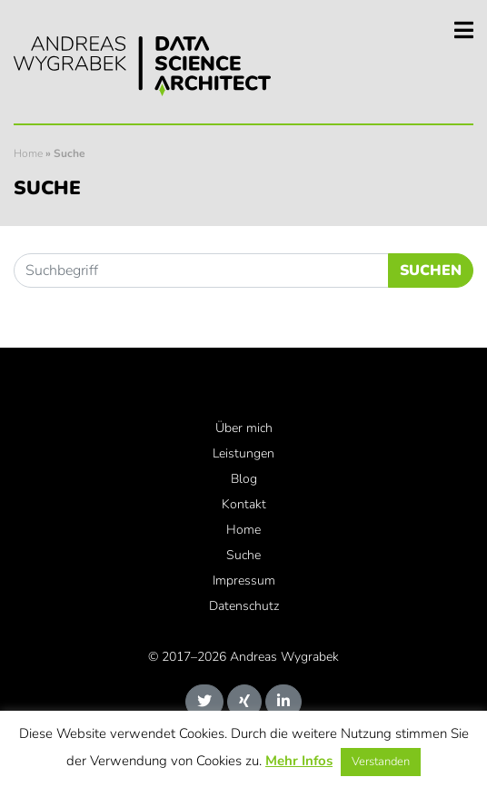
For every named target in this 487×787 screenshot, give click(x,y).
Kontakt (244, 504)
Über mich (244, 428)
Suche (243, 555)
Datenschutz (244, 606)
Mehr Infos (299, 761)
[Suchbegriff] (201, 270)
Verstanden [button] (381, 761)
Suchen (431, 270)
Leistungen (243, 453)
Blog (244, 478)
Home (28, 153)
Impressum (244, 580)
